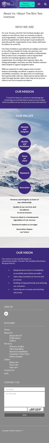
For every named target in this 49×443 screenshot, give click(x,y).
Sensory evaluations (18, 351)
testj (6, 373)
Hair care (13, 367)
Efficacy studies (16, 346)
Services (8, 343)
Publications (15, 338)
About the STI (15, 335)
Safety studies (15, 356)
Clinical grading (16, 349)
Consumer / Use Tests (19, 354)
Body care (14, 362)
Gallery (12, 340)
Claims (7, 359)
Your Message (24, 399)
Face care (13, 364)
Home (7, 329)
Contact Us (9, 370)
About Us (8, 332)
